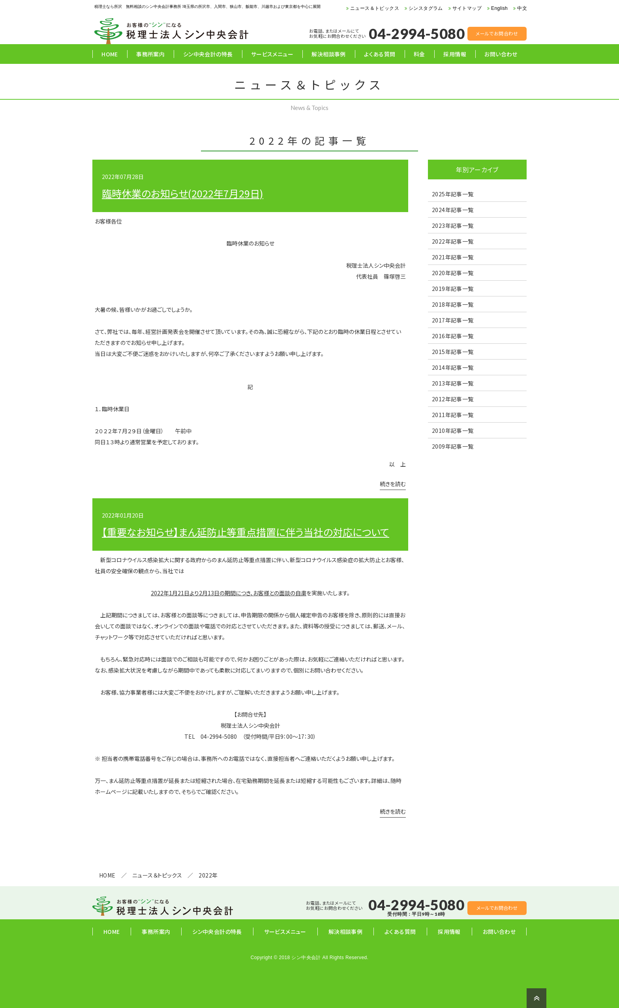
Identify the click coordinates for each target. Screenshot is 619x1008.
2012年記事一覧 (453, 399)
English (499, 8)
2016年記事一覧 (453, 336)
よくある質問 (379, 54)
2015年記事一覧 (453, 352)
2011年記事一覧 (453, 415)
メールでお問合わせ (497, 33)
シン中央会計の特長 (208, 54)
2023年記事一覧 (453, 225)
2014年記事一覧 (453, 367)
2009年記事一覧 (453, 446)
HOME (109, 54)
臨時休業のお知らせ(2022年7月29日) (182, 193)
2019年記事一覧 (453, 289)
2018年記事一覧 (453, 304)
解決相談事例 (328, 54)
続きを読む (393, 484)
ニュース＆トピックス (374, 8)
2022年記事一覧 (453, 241)
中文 (522, 8)
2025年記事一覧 (453, 194)
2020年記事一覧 (453, 273)
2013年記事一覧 (453, 383)
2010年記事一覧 (453, 430)
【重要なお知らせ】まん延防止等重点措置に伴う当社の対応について (245, 532)
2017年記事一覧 (453, 320)
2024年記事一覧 (453, 210)
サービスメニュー (272, 54)
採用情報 (454, 54)
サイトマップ (467, 8)
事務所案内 (150, 54)
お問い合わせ (500, 54)
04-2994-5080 (417, 33)
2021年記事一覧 (453, 257)
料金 (419, 54)
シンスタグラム (426, 8)
